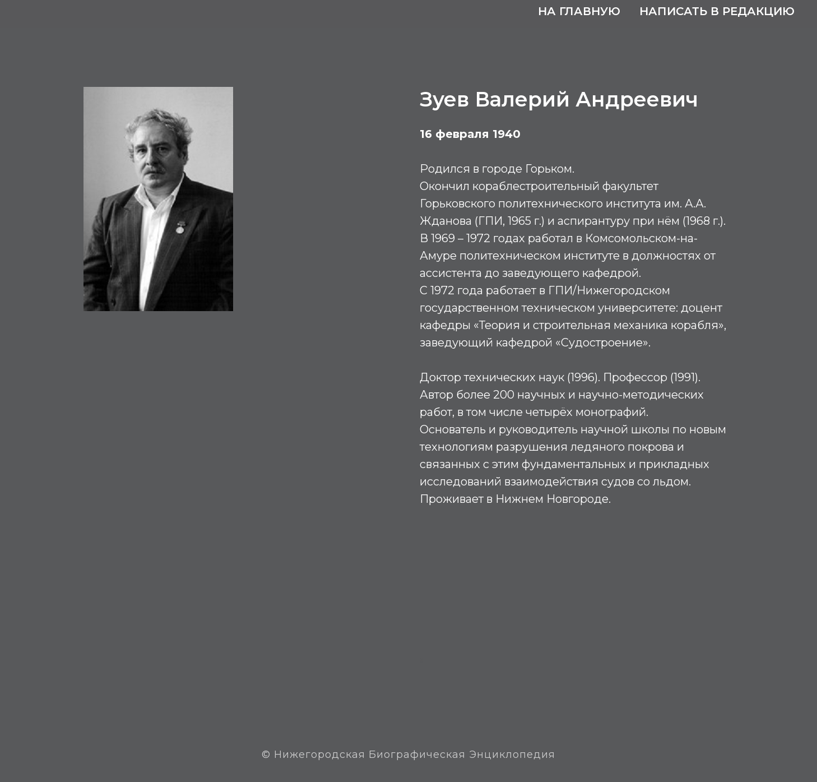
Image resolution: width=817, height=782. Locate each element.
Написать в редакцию (717, 11)
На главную (579, 11)
